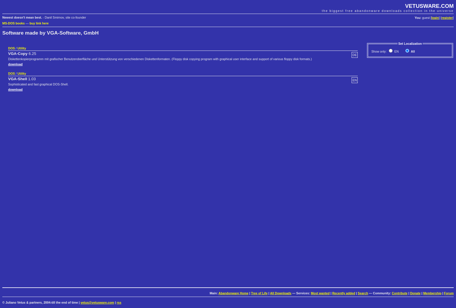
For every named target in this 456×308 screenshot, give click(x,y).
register (447, 17)
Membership (432, 293)
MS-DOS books (13, 23)
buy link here (39, 23)
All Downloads (280, 293)
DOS (11, 48)
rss (119, 302)
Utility (21, 48)
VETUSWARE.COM (429, 6)
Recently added (343, 293)
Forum (449, 293)
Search (363, 293)
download (15, 64)
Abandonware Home (233, 293)
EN (396, 51)
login (435, 17)
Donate (415, 293)
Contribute (399, 293)
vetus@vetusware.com (97, 302)
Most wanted (320, 293)
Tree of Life (259, 293)
